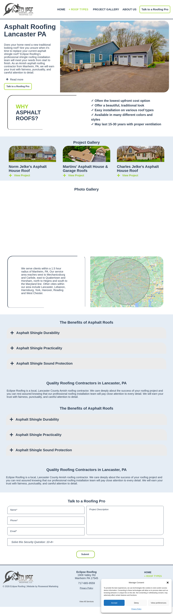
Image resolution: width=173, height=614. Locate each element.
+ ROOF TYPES (79, 9)
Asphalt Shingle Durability (38, 333)
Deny (136, 603)
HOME (61, 9)
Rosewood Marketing (48, 593)
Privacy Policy (136, 609)
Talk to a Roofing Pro (154, 9)
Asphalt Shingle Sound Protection (44, 364)
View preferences (158, 603)
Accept (114, 603)
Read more (16, 79)
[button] (167, 582)
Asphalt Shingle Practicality (39, 348)
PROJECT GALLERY (106, 9)
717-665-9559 (86, 590)
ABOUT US (129, 9)
